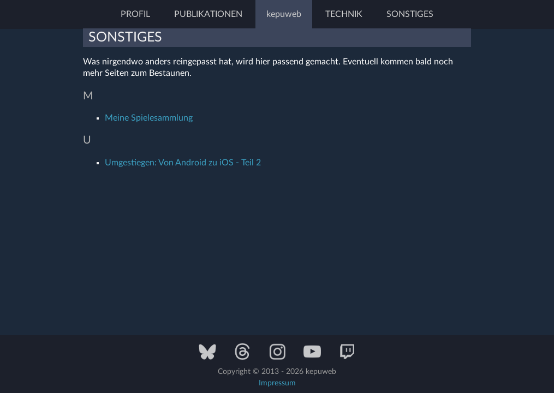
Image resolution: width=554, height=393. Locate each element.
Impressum (277, 383)
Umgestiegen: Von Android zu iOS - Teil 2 (183, 162)
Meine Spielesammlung (149, 118)
